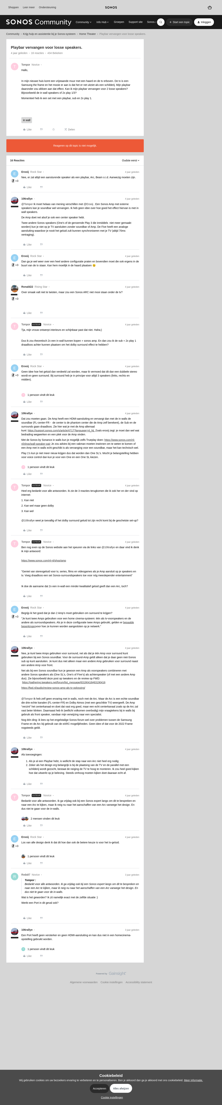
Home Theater (87, 33)
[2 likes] (40, 819)
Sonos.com (153, 21)
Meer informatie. (193, 1080)
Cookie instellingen (112, 982)
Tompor (25, 64)
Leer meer (29, 7)
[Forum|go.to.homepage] (38, 22)
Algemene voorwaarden (84, 982)
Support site (136, 21)
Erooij (25, 171)
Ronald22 (27, 286)
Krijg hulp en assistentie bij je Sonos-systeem (49, 33)
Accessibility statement (139, 982)
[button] (179, 22)
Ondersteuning (47, 7)
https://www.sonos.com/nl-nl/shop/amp (43, 560)
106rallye (27, 198)
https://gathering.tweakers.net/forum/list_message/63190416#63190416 (63, 682)
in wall (26, 120)
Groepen (119, 21)
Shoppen (13, 7)
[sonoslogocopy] (111, 7)
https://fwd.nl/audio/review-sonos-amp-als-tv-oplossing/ (53, 687)
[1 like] (37, 395)
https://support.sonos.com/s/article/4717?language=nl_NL (61, 430)
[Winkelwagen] (210, 8)
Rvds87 (25, 874)
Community (12, 33)
